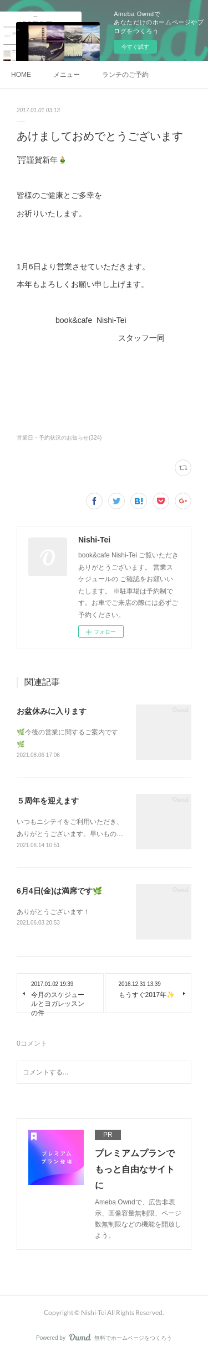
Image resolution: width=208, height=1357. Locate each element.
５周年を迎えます (48, 800)
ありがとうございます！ (53, 912)
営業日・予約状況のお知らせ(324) (59, 438)
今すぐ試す (135, 47)
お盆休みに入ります (52, 711)
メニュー (66, 75)
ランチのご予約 (125, 75)
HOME (21, 75)
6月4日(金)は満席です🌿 (59, 890)
